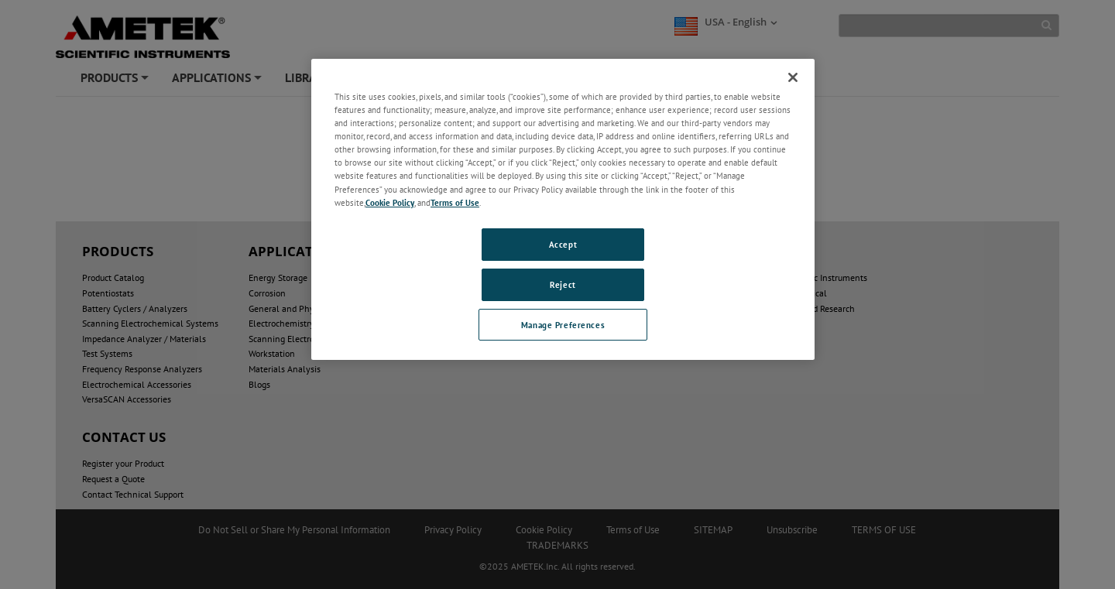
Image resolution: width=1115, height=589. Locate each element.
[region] (563, 209)
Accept (563, 244)
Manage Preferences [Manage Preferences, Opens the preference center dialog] (563, 324)
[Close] (793, 77)
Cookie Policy (389, 202)
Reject (562, 284)
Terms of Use (455, 202)
